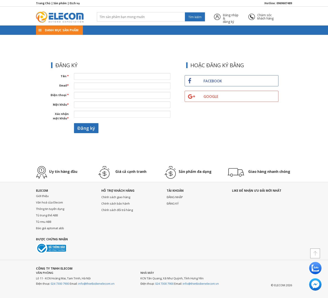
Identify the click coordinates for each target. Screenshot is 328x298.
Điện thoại (60, 95)
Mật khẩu (61, 105)
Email (64, 85)
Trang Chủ (43, 3)
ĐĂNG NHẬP (175, 197)
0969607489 (284, 3)
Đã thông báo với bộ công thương (51, 248)
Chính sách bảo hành (115, 203)
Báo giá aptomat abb (50, 228)
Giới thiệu (42, 196)
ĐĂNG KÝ (173, 203)
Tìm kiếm (195, 17)
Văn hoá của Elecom (49, 202)
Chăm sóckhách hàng (265, 16)
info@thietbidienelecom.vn (96, 284)
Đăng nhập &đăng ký (230, 16)
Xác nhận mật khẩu (61, 116)
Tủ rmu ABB (43, 222)
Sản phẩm (60, 3)
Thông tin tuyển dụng (50, 209)
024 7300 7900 (60, 284)
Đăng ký (86, 128)
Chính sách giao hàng (115, 197)
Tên (65, 76)
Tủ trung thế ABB (47, 215)
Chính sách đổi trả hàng (117, 210)
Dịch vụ (75, 3)
